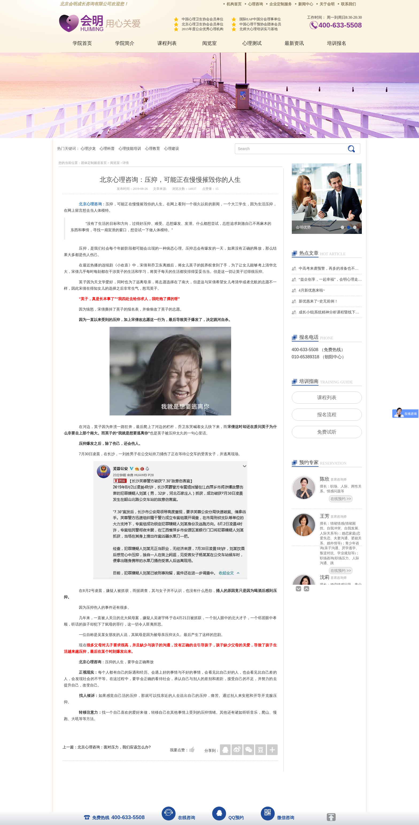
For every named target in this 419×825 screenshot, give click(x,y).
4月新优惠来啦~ (312, 290)
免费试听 (326, 432)
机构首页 (234, 4)
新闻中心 (305, 4)
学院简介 (124, 43)
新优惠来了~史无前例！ (318, 301)
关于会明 (327, 4)
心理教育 (152, 149)
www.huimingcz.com (205, 792)
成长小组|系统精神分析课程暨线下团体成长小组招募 (330, 312)
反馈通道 (220, 779)
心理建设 (171, 149)
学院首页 (82, 43)
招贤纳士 (198, 779)
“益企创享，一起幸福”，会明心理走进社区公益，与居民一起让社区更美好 (330, 279)
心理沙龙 (88, 149)
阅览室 (209, 43)
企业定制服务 (280, 4)
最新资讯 (294, 43)
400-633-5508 (340, 25)
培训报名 (336, 43)
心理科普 (107, 149)
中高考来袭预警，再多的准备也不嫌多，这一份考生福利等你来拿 (330, 268)
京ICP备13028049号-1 (230, 787)
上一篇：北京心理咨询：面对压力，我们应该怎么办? (107, 747)
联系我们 (348, 4)
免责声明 (263, 779)
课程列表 (167, 43)
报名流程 (326, 415)
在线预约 (341, 500)
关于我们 (155, 779)
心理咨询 (255, 4)
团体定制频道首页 (94, 163)
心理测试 (252, 43)
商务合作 (177, 779)
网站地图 (242, 779)
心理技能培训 (130, 149)
